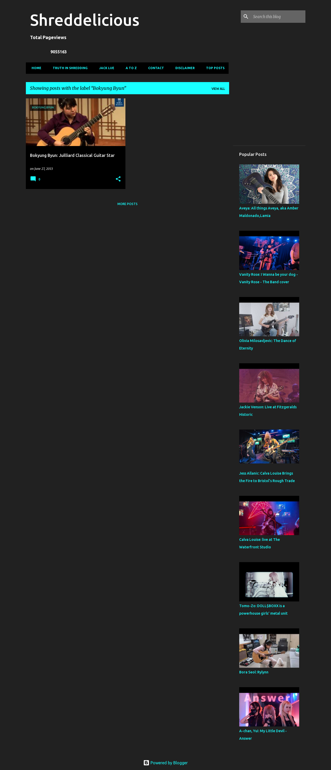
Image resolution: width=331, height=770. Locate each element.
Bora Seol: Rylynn (253, 672)
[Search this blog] (278, 16)
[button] (118, 179)
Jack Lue (105, 68)
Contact (154, 68)
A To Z (129, 68)
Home (35, 68)
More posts (127, 204)
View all (218, 88)
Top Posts (214, 68)
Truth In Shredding (68, 68)
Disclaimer (183, 68)
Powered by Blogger (165, 762)
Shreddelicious (84, 20)
